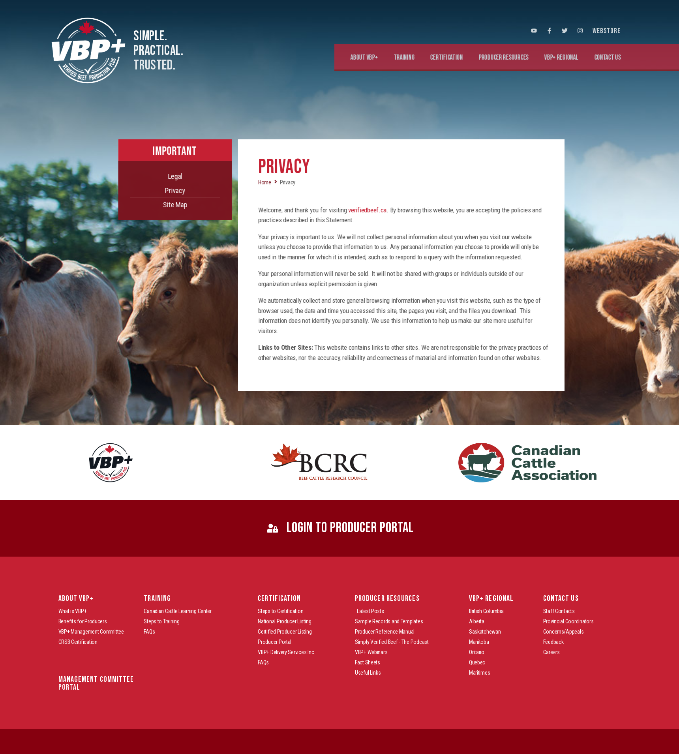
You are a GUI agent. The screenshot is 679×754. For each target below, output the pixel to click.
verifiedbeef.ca (409, 210)
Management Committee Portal (96, 683)
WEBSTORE (607, 31)
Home (306, 182)
